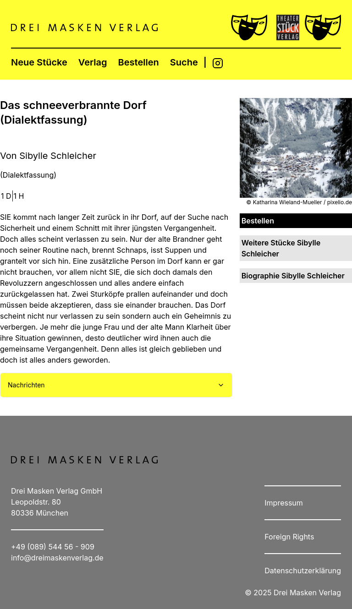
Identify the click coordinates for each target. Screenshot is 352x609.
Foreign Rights (289, 536)
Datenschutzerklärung (302, 570)
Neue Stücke (39, 62)
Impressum (283, 502)
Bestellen (138, 62)
